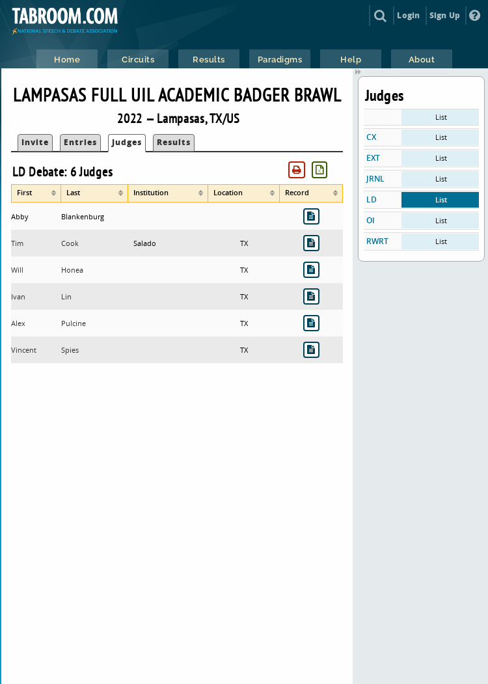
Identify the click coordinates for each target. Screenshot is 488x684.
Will (17, 270)
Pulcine (73, 323)
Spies (70, 350)
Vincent (23, 350)
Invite (35, 142)
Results (174, 142)
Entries (80, 142)
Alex (18, 323)
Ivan (18, 296)
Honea (72, 270)
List (441, 117)
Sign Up (444, 15)
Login (408, 15)
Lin (66, 296)
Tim (17, 243)
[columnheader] (36, 193)
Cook (70, 243)
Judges (127, 142)
